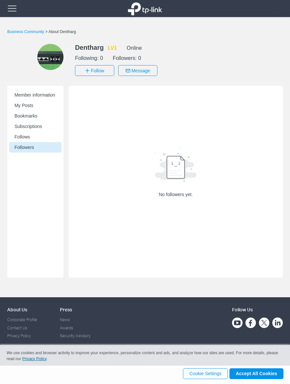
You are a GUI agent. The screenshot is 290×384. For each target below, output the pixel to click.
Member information (34, 94)
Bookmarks (25, 115)
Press (66, 308)
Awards (66, 326)
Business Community (26, 31)
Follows (22, 135)
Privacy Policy (19, 334)
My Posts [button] (23, 104)
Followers (24, 146)
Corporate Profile (22, 318)
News (65, 318)
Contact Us (17, 326)
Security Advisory (75, 334)
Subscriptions (28, 125)
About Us (17, 308)
